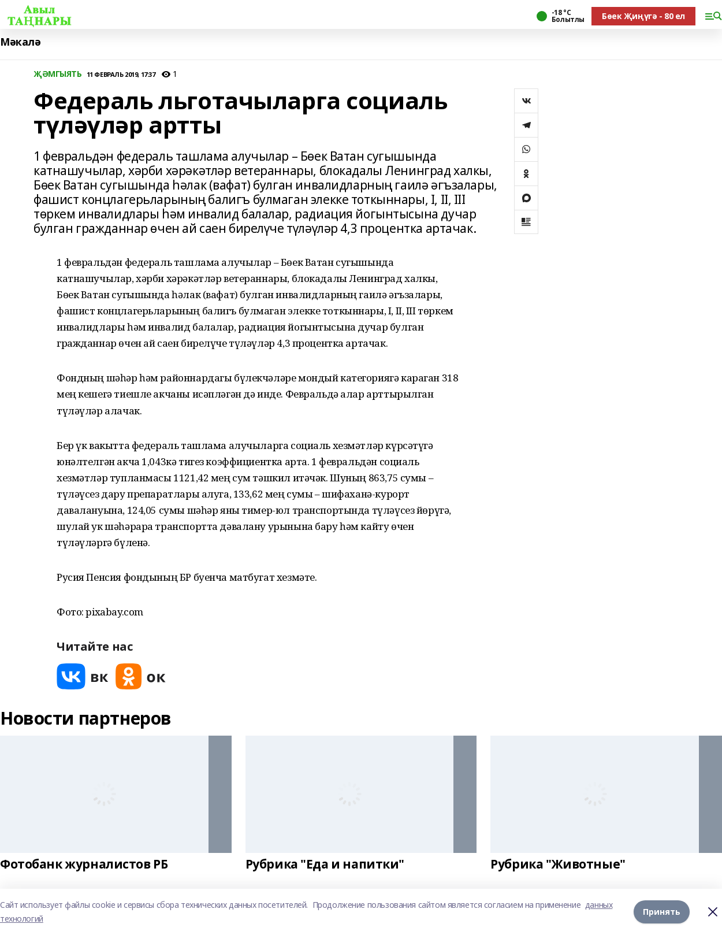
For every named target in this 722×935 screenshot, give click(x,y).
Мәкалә (20, 42)
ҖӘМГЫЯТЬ (58, 74)
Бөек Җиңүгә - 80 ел (643, 15)
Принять (661, 911)
